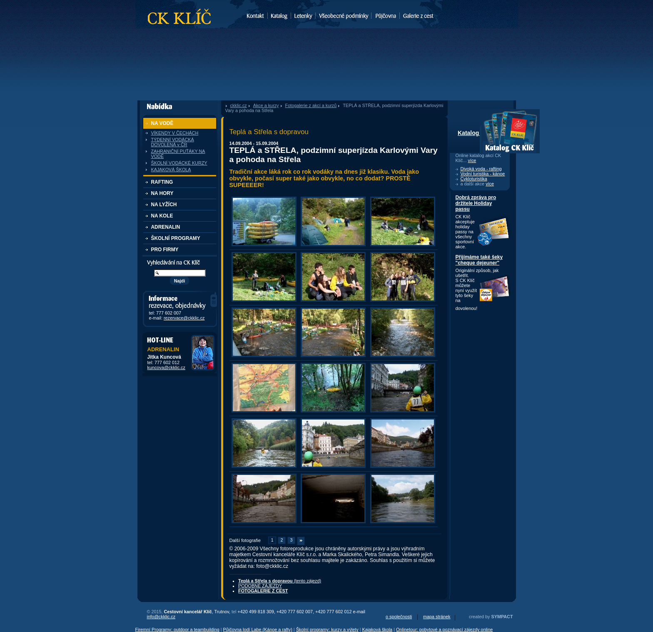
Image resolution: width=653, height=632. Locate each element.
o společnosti (399, 616)
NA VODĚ (162, 123)
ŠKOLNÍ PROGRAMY (175, 238)
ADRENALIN (165, 227)
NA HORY (162, 193)
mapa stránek (436, 616)
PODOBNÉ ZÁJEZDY (260, 585)
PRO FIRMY (165, 249)
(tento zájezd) (279, 580)
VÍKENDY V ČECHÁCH (175, 132)
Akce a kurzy (266, 105)
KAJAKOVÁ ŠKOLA (171, 169)
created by (491, 616)
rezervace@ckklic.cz (184, 317)
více (472, 160)
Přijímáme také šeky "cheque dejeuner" (479, 260)
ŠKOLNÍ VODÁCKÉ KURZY (179, 162)
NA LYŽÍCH (164, 204)
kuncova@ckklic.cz (166, 367)
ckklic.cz (238, 105)
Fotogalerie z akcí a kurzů (311, 105)
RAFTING (162, 182)
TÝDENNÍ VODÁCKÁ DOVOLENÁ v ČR (172, 142)
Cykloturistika (474, 178)
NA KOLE (162, 216)
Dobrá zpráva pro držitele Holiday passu (476, 203)
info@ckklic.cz (161, 616)
